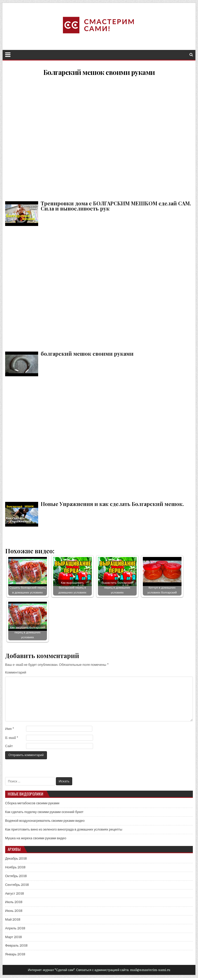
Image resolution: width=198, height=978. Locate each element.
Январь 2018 (15, 954)
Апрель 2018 (15, 928)
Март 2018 (13, 937)
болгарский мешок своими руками (99, 287)
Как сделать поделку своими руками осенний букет (44, 812)
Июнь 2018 (13, 911)
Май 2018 (12, 919)
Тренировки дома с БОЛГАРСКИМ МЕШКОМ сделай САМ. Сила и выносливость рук (99, 137)
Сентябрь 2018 (17, 885)
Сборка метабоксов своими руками (32, 803)
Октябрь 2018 (16, 876)
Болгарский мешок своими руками (99, 72)
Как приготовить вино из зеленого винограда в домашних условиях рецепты (63, 829)
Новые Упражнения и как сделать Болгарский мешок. (99, 437)
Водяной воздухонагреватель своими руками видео (45, 821)
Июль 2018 (13, 902)
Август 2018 (14, 893)
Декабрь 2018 (16, 858)
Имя (9, 729)
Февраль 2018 (16, 945)
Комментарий (15, 672)
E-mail (11, 738)
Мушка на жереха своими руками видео (35, 838)
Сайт (9, 746)
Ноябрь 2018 (15, 867)
